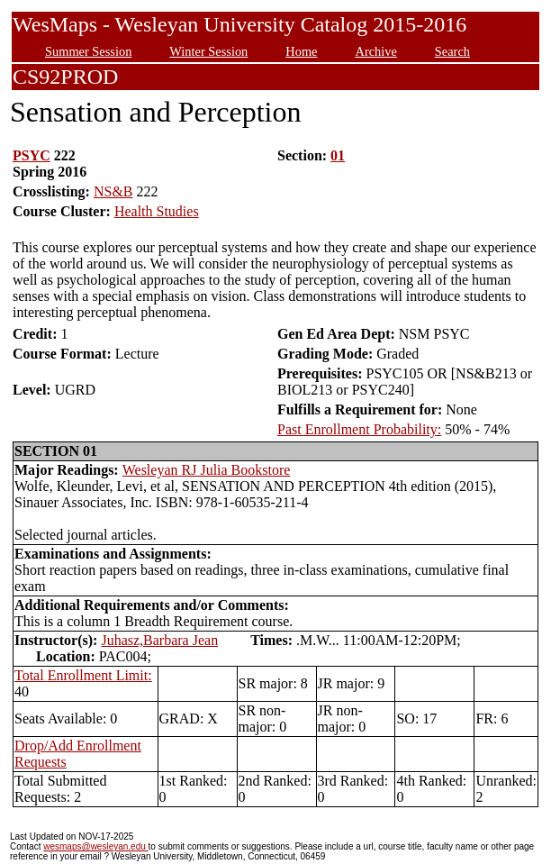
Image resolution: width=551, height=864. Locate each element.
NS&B (113, 191)
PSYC (31, 155)
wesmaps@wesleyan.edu (95, 846)
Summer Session (88, 51)
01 (337, 155)
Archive (375, 51)
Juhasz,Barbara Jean (159, 640)
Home (301, 51)
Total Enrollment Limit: (83, 675)
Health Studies (156, 211)
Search (452, 51)
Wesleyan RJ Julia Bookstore (206, 469)
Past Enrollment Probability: (359, 429)
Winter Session (208, 51)
